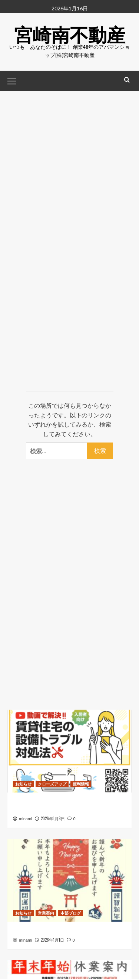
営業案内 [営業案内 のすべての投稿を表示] (46, 913)
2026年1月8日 (53, 818)
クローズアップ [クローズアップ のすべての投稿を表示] (52, 784)
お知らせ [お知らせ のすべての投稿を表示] (23, 784)
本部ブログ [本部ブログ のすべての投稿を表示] (70, 913)
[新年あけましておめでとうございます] (69, 880)
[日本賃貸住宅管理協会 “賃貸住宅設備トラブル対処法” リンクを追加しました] (69, 751)
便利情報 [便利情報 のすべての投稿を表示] (81, 784)
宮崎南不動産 (69, 33)
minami (25, 819)
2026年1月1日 (52, 940)
